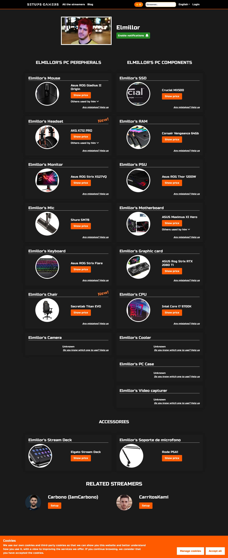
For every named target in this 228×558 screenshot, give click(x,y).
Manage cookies (190, 550)
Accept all (215, 550)
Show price (81, 95)
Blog (90, 4)
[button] (184, 4)
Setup (54, 505)
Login (196, 4)
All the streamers (73, 4)
